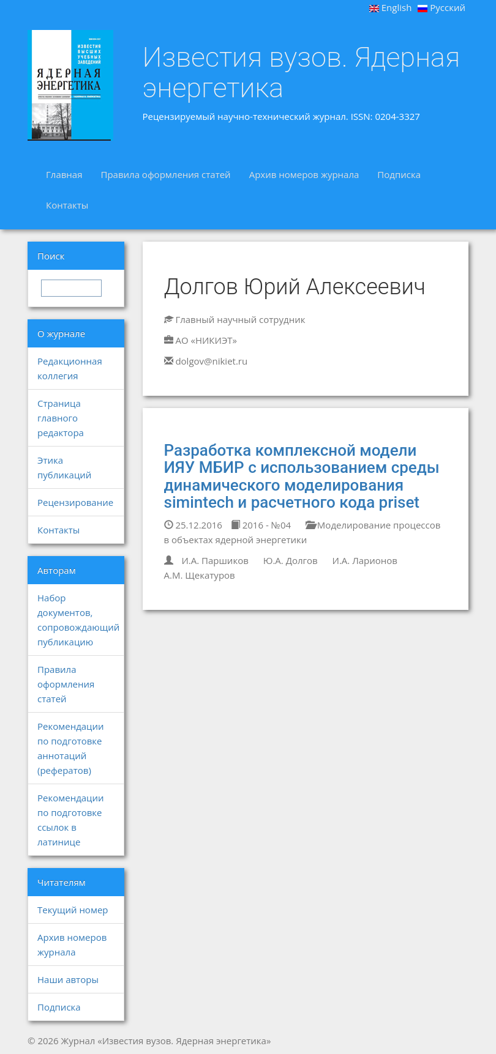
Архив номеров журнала (304, 174)
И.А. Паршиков (214, 560)
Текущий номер (72, 910)
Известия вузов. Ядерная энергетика (301, 72)
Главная (64, 174)
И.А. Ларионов (365, 560)
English (390, 7)
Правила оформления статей (165, 174)
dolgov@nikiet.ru (211, 361)
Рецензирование (75, 502)
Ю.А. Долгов (290, 560)
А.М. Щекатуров (199, 575)
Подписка (399, 174)
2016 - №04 (261, 525)
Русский (441, 7)
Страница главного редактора (60, 418)
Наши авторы (68, 979)
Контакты (67, 205)
